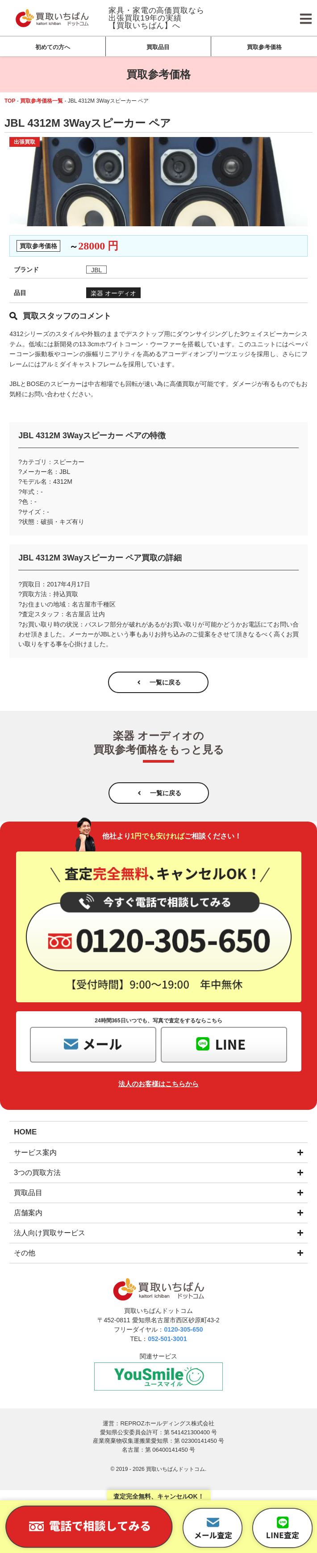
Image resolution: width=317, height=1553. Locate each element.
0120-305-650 (183, 1329)
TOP (9, 101)
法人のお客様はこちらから (158, 1084)
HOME (25, 1132)
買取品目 (158, 47)
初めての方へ (52, 47)
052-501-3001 (167, 1338)
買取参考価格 (264, 47)
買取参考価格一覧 (41, 101)
